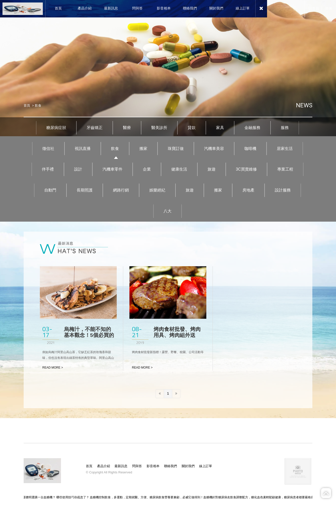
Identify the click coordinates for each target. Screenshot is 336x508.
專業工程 (285, 169)
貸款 (192, 128)
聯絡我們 (170, 466)
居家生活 (285, 148)
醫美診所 (159, 128)
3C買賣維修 (246, 169)
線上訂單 (205, 466)
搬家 (143, 148)
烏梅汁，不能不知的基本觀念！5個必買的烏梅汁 (89, 335)
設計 (78, 169)
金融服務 (252, 128)
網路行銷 (121, 190)
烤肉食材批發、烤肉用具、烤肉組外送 (177, 332)
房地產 (248, 190)
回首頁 (314, 8)
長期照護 (85, 190)
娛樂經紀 (157, 190)
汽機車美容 (214, 148)
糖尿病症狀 (56, 128)
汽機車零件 (112, 169)
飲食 (115, 148)
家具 (220, 128)
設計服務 (283, 190)
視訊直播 (83, 148)
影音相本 (153, 466)
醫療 (127, 128)
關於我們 (188, 466)
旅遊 (212, 169)
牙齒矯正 (95, 128)
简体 (328, 8)
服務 (285, 128)
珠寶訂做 (176, 148)
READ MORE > (52, 367)
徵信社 (48, 148)
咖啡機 (250, 148)
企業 (147, 169)
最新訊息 (120, 466)
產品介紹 (103, 466)
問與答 (137, 466)
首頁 (27, 105)
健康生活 (179, 169)
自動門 (50, 190)
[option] (168, 68)
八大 (167, 211)
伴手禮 (48, 169)
